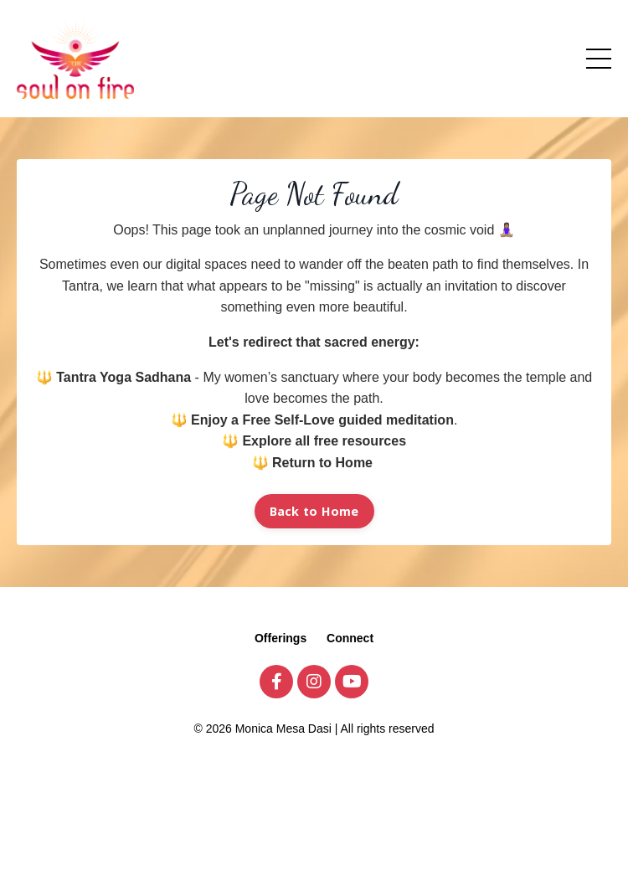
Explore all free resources (324, 441)
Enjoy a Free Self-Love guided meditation (322, 420)
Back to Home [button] (314, 511)
